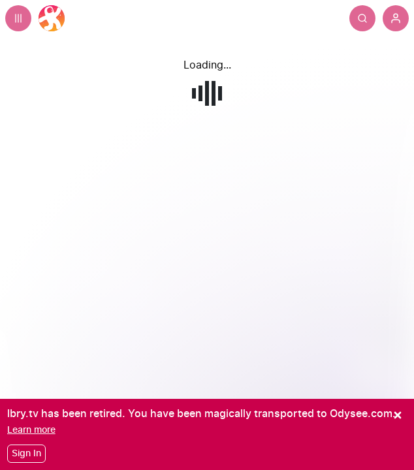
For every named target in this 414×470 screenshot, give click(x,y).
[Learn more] (31, 429)
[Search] (362, 18)
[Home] (52, 18)
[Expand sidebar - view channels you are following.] (18, 18)
